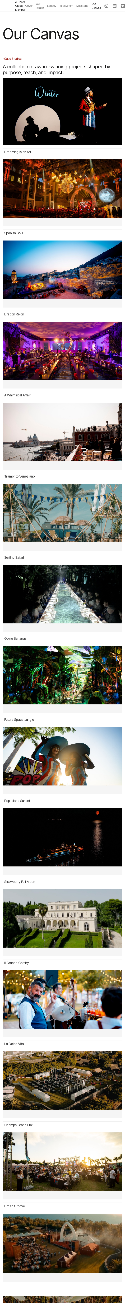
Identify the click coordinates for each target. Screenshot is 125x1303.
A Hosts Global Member (20, 5)
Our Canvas (96, 5)
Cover (29, 5)
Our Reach (40, 5)
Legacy (51, 5)
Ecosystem (66, 5)
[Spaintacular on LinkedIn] (115, 7)
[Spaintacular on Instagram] (106, 7)
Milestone (82, 5)
